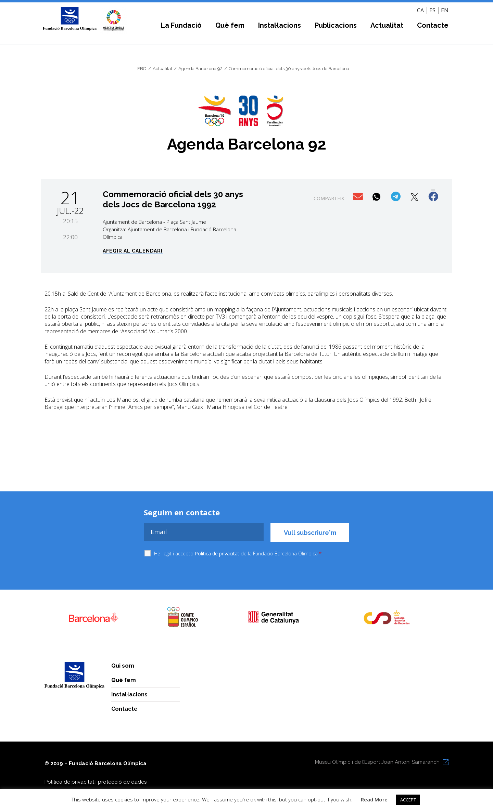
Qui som (122, 665)
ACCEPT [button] (408, 800)
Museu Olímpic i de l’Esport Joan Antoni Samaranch (377, 762)
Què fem (229, 25)
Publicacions (336, 25)
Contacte (432, 25)
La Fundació (181, 25)
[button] (358, 197)
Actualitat (386, 25)
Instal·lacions (279, 25)
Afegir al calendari (133, 251)
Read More (374, 799)
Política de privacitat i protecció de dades (96, 782)
